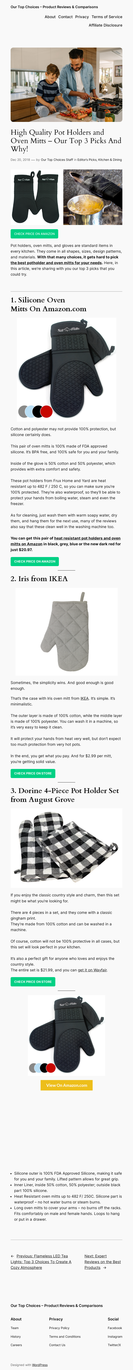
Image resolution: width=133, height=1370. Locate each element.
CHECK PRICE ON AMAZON (34, 234)
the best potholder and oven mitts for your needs (56, 263)
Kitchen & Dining (110, 159)
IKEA (85, 698)
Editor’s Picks (86, 159)
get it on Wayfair (92, 970)
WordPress (40, 1365)
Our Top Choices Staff (57, 159)
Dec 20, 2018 (20, 159)
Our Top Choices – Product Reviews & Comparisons (54, 7)
